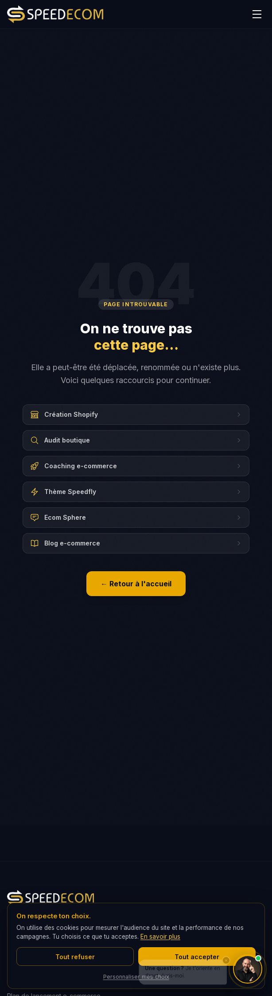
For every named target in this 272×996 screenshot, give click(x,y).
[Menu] (257, 14)
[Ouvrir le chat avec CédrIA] (247, 969)
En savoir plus (160, 936)
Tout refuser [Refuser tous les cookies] (75, 956)
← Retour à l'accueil (136, 583)
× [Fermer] (226, 953)
